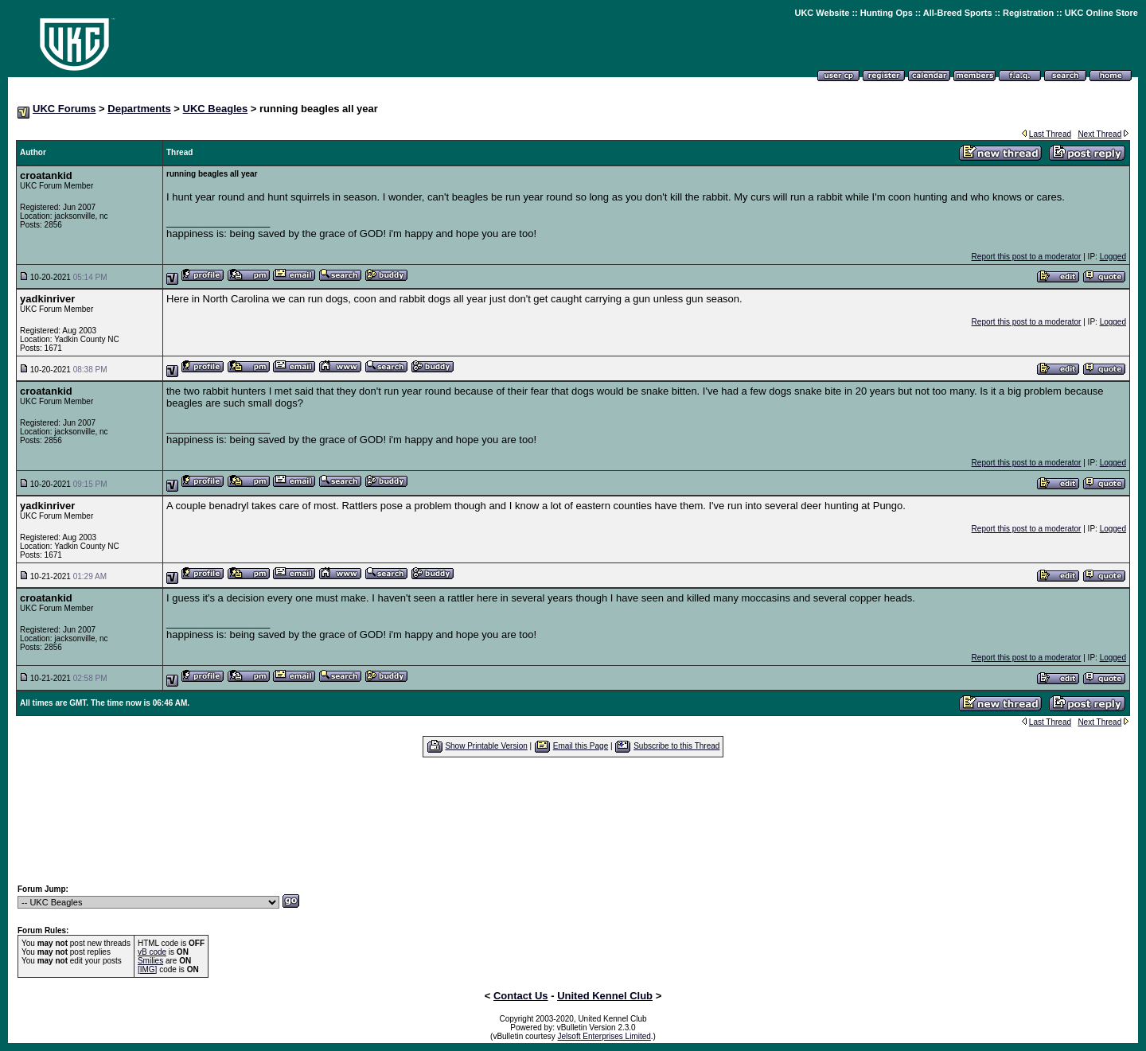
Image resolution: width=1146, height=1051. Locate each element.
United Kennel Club (605, 996)
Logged (1113, 256)
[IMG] (147, 969)
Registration (1028, 13)
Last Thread (1050, 134)
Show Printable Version (486, 746)
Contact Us (520, 996)
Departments (138, 109)
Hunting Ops (886, 13)
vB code (152, 952)
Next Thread (1099, 134)
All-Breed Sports (957, 13)
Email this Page (580, 746)
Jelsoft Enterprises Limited (604, 1036)
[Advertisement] (573, 820)
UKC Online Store (1101, 13)
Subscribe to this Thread (676, 746)
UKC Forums (64, 109)
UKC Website (821, 13)
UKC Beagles (215, 109)
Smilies (150, 960)
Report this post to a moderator (1027, 256)
